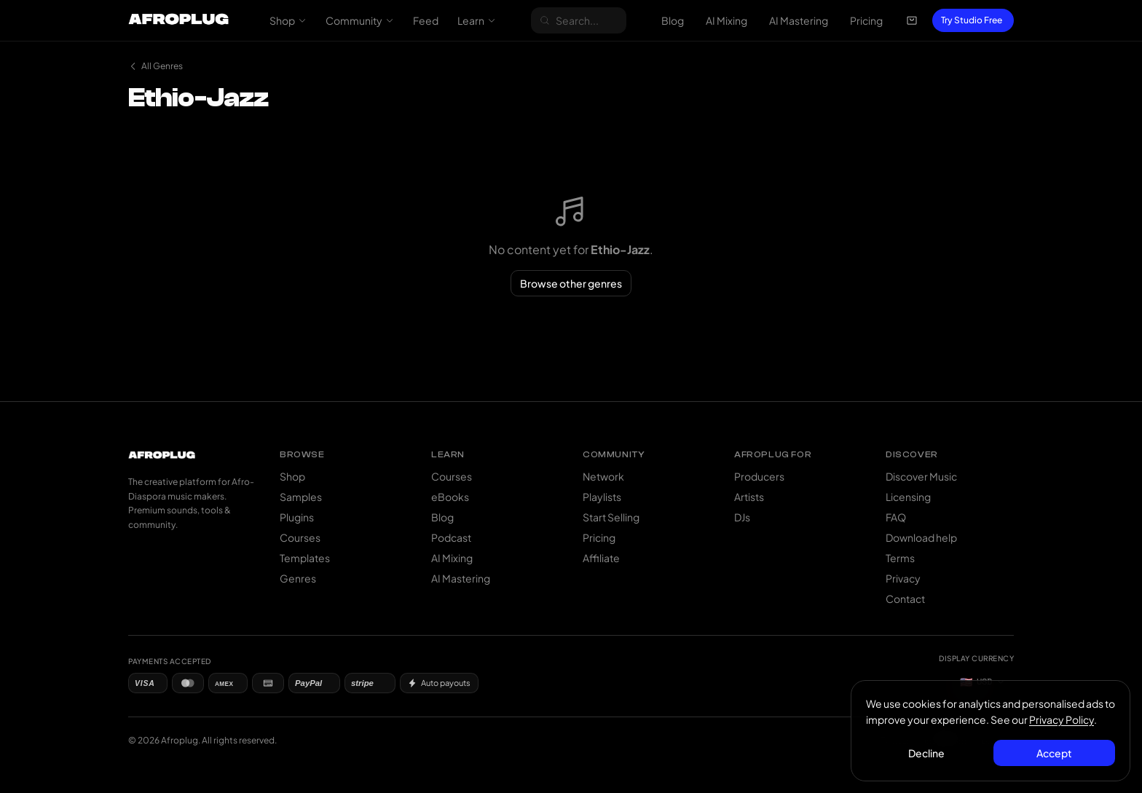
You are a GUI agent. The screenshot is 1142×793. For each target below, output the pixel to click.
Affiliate (601, 557)
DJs (742, 517)
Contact (905, 598)
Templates (305, 557)
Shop (288, 20)
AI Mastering (798, 20)
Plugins (297, 517)
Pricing (866, 20)
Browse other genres (571, 283)
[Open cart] (912, 20)
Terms (900, 557)
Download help (921, 537)
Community (360, 20)
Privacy (903, 578)
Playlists (602, 496)
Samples (301, 496)
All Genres (155, 65)
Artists (749, 496)
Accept (1054, 753)
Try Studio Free (971, 20)
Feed (425, 20)
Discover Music (921, 476)
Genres (298, 578)
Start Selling (611, 517)
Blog (672, 20)
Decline (927, 753)
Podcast (451, 537)
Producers (759, 476)
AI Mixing (726, 20)
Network (603, 476)
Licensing (908, 496)
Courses (300, 537)
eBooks (450, 496)
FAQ (896, 517)
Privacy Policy (1061, 719)
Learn (476, 20)
